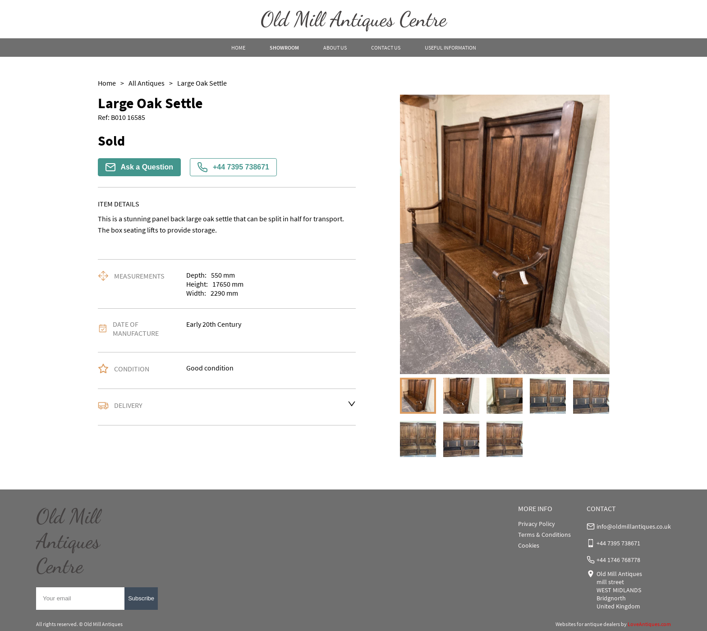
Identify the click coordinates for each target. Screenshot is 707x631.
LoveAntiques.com (649, 624)
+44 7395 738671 (233, 167)
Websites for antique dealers (588, 624)
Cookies (528, 545)
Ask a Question (139, 167)
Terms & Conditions (544, 534)
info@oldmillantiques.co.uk (634, 526)
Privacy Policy (536, 524)
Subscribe (141, 598)
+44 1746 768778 (618, 560)
